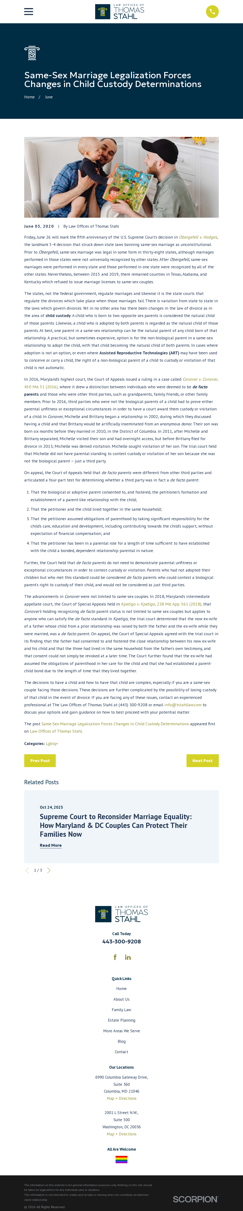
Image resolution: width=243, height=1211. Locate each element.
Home (121, 988)
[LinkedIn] (128, 957)
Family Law (121, 1009)
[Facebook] (115, 957)
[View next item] (49, 870)
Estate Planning (121, 1020)
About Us (121, 999)
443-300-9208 (121, 941)
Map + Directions (121, 1098)
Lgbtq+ (52, 743)
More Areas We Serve (121, 1030)
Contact (121, 1051)
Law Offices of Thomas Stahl (56, 731)
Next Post (202, 760)
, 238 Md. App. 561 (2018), (161, 604)
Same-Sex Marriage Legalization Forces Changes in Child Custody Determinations (115, 723)
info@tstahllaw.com (182, 704)
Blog (122, 1041)
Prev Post (40, 760)
